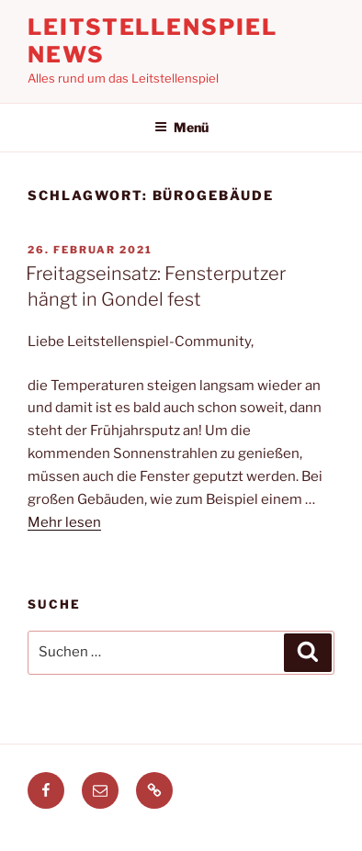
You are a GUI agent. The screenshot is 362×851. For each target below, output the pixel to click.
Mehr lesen (64, 522)
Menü (181, 127)
